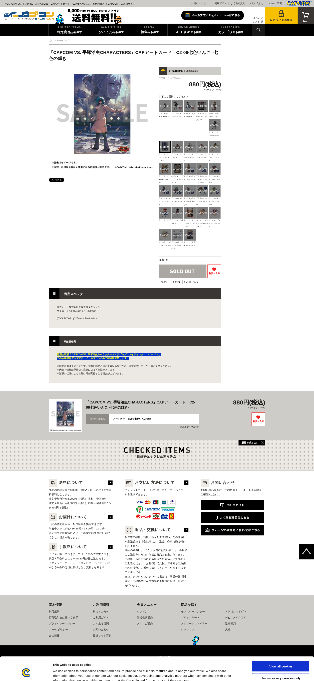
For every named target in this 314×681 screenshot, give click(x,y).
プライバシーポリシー (62, 623)
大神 (227, 629)
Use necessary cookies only (281, 657)
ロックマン (187, 629)
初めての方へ (200, 3)
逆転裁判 (230, 623)
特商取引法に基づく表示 (63, 617)
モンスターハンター (193, 611)
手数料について (68, 547)
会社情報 (54, 635)
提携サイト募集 (102, 635)
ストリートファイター (194, 623)
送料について (66, 482)
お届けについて (68, 517)
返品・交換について (148, 530)
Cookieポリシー (58, 629)
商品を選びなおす (189, 426)
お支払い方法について (150, 482)
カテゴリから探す (231, 30)
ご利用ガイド (219, 3)
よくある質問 (238, 3)
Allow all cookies (281, 646)
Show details (210, 673)
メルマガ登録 (275, 3)
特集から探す (149, 30)
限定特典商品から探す (69, 30)
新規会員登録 (145, 617)
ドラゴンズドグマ (235, 611)
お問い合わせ (256, 3)
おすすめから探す (189, 30)
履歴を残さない (250, 442)
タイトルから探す (111, 30)
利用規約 (54, 611)
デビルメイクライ (235, 617)
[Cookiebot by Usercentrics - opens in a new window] (25, 673)
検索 (258, 30)
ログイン (142, 611)
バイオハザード (190, 617)
